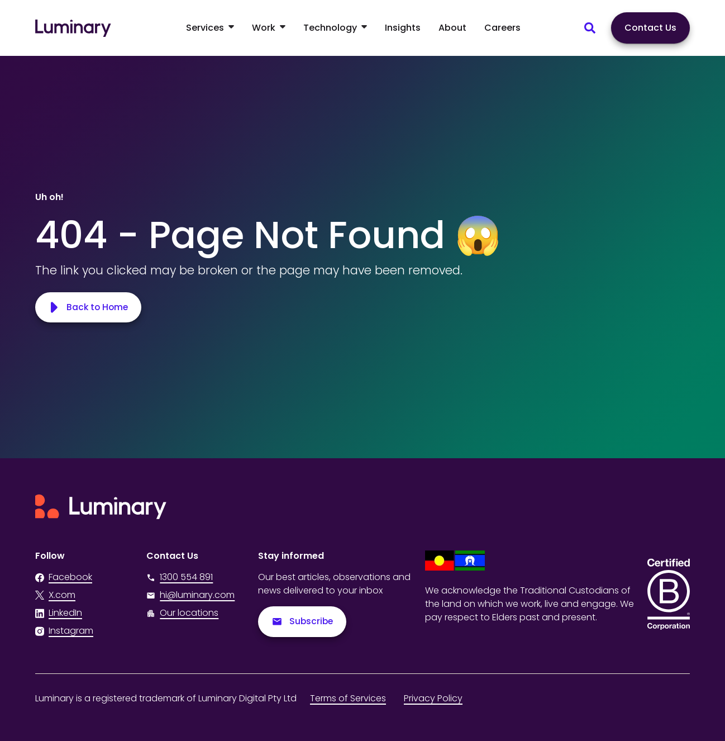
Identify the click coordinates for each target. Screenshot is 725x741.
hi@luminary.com (190, 594)
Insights (403, 27)
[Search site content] (590, 28)
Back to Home (89, 307)
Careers (502, 27)
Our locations (189, 612)
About (452, 27)
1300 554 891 (179, 577)
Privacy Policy (433, 698)
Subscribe (303, 621)
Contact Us (650, 27)
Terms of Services (348, 698)
